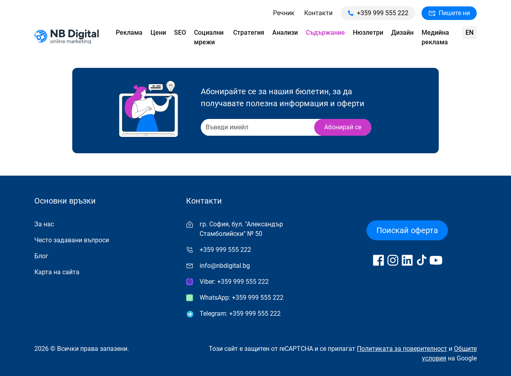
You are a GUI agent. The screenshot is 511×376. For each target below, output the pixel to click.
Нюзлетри (368, 32)
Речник (284, 13)
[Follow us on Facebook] (378, 260)
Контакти (318, 13)
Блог (41, 256)
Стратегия (248, 32)
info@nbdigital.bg (225, 265)
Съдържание (325, 32)
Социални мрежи (209, 37)
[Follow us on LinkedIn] (407, 260)
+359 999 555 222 (377, 13)
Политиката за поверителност (402, 348)
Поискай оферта (407, 230)
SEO (180, 32)
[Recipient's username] (257, 127)
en (469, 32)
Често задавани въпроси (71, 240)
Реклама (129, 32)
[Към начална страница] (66, 37)
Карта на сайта (56, 272)
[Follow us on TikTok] (421, 260)
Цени (158, 32)
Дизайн (402, 32)
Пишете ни (449, 13)
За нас (44, 224)
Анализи (285, 32)
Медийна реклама (435, 37)
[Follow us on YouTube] (436, 260)
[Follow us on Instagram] (393, 260)
